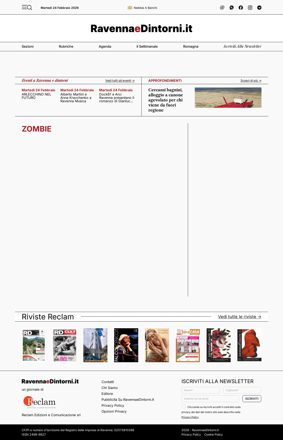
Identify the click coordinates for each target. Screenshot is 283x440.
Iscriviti (252, 398)
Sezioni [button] (28, 46)
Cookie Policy (213, 434)
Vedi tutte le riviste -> (239, 317)
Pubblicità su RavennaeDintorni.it (128, 399)
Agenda (105, 46)
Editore (107, 394)
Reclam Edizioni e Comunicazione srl (51, 415)
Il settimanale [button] (147, 46)
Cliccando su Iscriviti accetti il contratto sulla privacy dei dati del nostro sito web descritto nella (211, 412)
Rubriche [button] (66, 46)
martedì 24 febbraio (38, 90)
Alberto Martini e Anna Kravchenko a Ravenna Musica (75, 98)
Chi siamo (110, 388)
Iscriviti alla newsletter (242, 46)
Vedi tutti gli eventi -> (120, 80)
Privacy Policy (113, 405)
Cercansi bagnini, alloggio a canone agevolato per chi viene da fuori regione (165, 100)
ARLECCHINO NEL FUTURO (36, 96)
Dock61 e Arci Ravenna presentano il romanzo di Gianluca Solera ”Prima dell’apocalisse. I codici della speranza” (116, 98)
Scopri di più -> (251, 80)
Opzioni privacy (114, 411)
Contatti (108, 382)
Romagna (190, 46)
